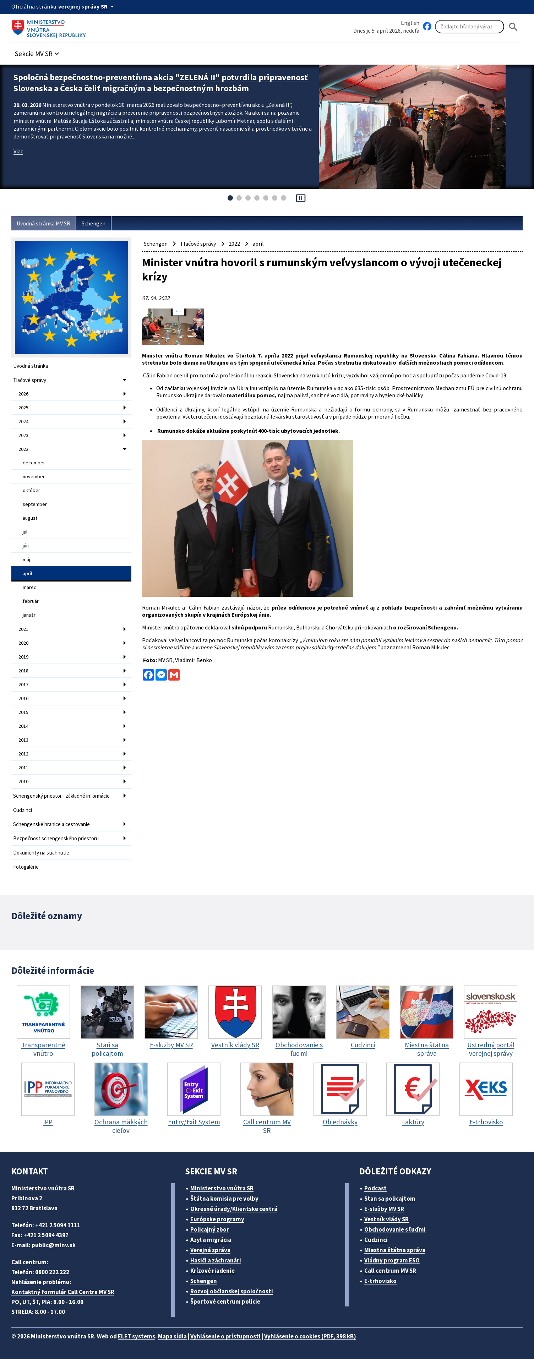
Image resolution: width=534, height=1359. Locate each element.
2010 (23, 781)
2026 (23, 394)
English (410, 22)
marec (29, 587)
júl (25, 532)
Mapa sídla (172, 1336)
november (34, 476)
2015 (23, 712)
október (31, 490)
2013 (23, 740)
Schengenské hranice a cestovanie (51, 824)
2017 (23, 684)
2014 (23, 726)
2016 (23, 698)
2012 (23, 754)
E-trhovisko (380, 1281)
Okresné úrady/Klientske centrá (233, 1209)
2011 (23, 767)
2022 (23, 449)
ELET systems (136, 1336)
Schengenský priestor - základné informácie (61, 795)
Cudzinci (22, 810)
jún (26, 545)
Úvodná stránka (30, 365)
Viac (18, 151)
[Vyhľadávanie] (469, 26)
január (29, 615)
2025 (23, 407)
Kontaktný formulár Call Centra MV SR (62, 1292)
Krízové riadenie (212, 1271)
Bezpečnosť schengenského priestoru (56, 838)
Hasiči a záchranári (215, 1260)
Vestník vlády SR (386, 1219)
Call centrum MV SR (390, 1271)
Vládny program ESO (392, 1260)
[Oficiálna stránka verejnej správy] (87, 6)
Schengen (93, 223)
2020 (23, 643)
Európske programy (217, 1219)
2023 (23, 435)
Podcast (375, 1188)
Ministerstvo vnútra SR (222, 1188)
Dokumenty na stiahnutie (41, 852)
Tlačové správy (29, 380)
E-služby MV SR (384, 1209)
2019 (23, 657)
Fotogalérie (26, 866)
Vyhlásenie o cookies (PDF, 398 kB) (310, 1336)
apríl (27, 573)
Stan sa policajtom (389, 1198)
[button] (37, 52)
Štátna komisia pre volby (224, 1198)
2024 (23, 421)
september (35, 504)
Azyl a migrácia (210, 1240)
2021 (23, 629)
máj (26, 559)
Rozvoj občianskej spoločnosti (231, 1291)
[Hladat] (513, 26)
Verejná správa (210, 1250)
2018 (23, 670)
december (34, 462)
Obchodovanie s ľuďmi (395, 1229)
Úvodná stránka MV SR (43, 223)
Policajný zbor (209, 1229)
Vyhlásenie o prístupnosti (225, 1336)
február (31, 601)
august (30, 518)
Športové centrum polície (225, 1301)
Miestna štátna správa (394, 1250)
